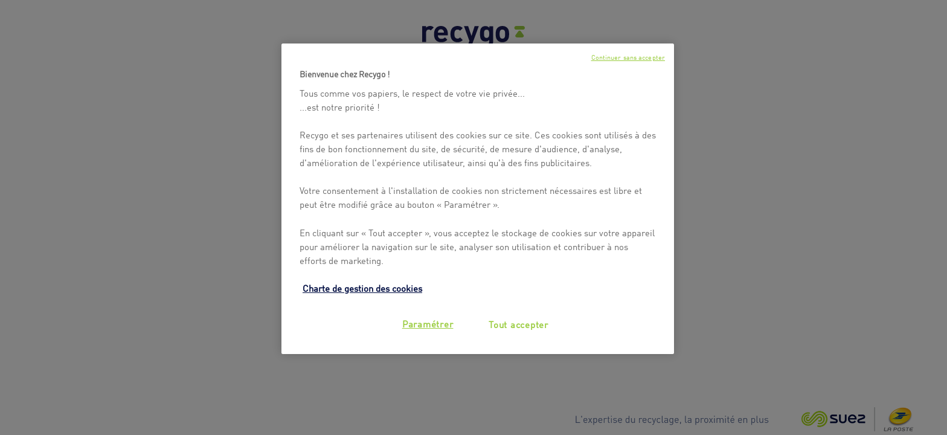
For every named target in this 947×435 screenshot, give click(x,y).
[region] (477, 199)
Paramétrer (428, 323)
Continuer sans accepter (628, 57)
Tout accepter (518, 324)
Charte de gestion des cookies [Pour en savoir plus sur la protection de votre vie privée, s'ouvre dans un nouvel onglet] (362, 288)
